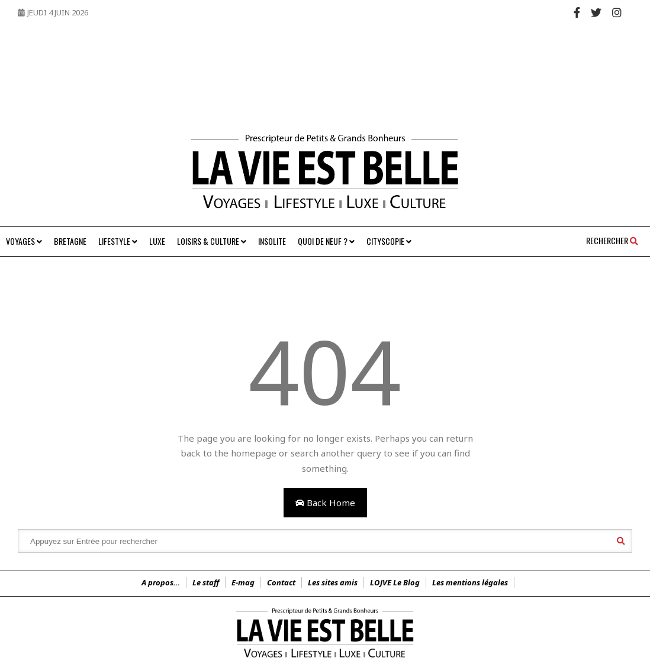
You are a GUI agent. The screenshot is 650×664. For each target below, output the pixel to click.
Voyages (24, 241)
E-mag (243, 582)
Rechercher (612, 240)
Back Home (325, 502)
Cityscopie (388, 241)
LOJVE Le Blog (395, 582)
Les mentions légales (470, 582)
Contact (281, 582)
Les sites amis (333, 582)
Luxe (157, 241)
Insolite (272, 241)
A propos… (160, 582)
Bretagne (70, 241)
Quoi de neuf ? (326, 241)
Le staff (205, 582)
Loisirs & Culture (211, 241)
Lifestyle (117, 241)
